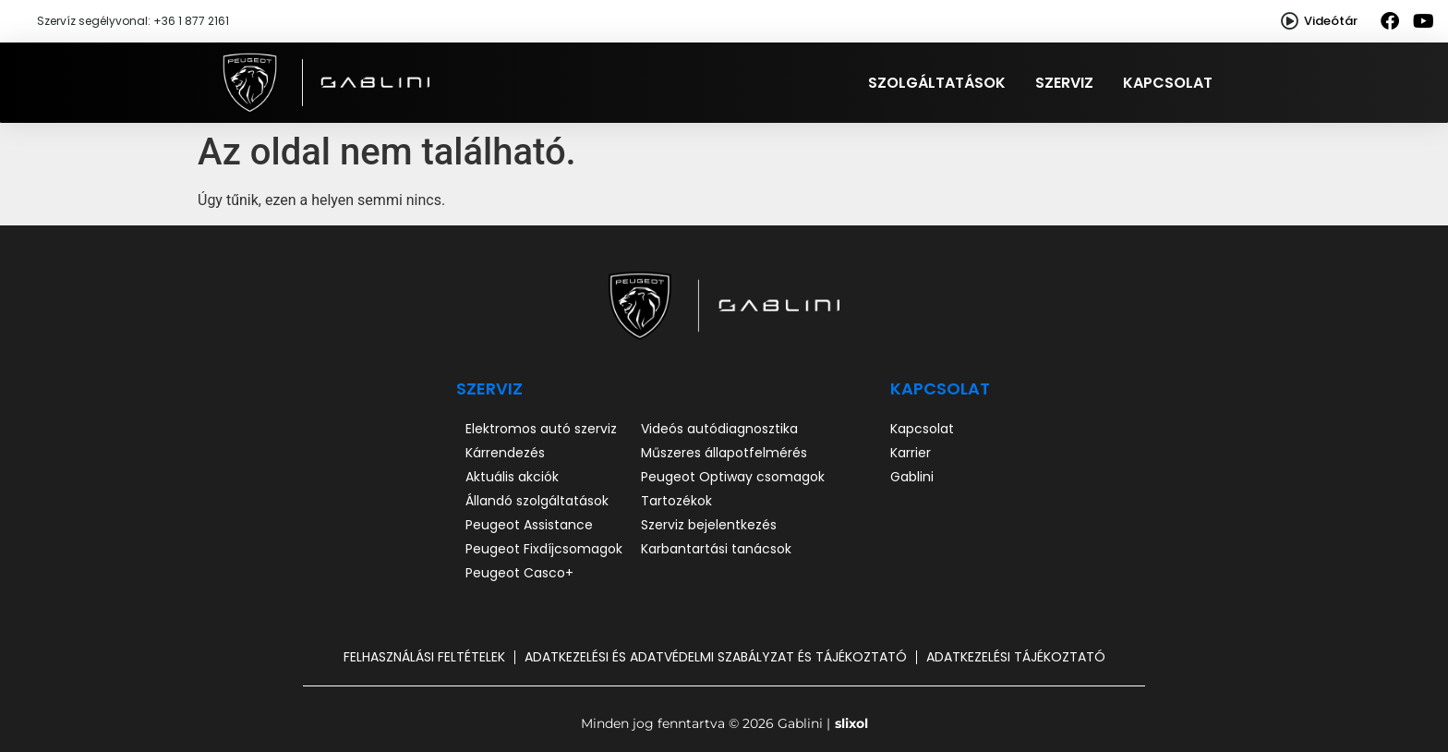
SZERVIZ (489, 388)
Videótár (1331, 21)
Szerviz (1064, 82)
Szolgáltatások (937, 82)
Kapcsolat (1168, 82)
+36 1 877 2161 (191, 21)
